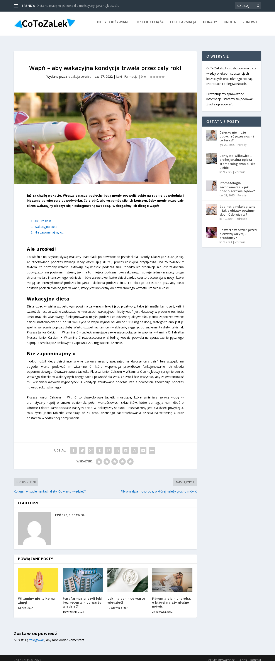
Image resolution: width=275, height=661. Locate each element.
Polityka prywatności (220, 656)
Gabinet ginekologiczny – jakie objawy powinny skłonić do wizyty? (237, 207)
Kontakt (255, 656)
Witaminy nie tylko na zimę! (36, 596)
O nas (243, 656)
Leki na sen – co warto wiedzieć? (126, 596)
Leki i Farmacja (183, 25)
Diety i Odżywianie (113, 25)
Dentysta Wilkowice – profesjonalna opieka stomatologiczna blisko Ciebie (237, 158)
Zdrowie (250, 25)
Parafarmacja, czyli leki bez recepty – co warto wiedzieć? (82, 598)
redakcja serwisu (79, 72)
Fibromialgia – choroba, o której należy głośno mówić (171, 598)
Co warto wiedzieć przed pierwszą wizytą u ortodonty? (238, 230)
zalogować (36, 636)
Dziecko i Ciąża (150, 25)
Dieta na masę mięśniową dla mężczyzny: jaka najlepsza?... (77, 5)
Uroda (230, 25)
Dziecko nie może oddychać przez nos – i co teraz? (236, 132)
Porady (210, 25)
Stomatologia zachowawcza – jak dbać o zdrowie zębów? (237, 183)
